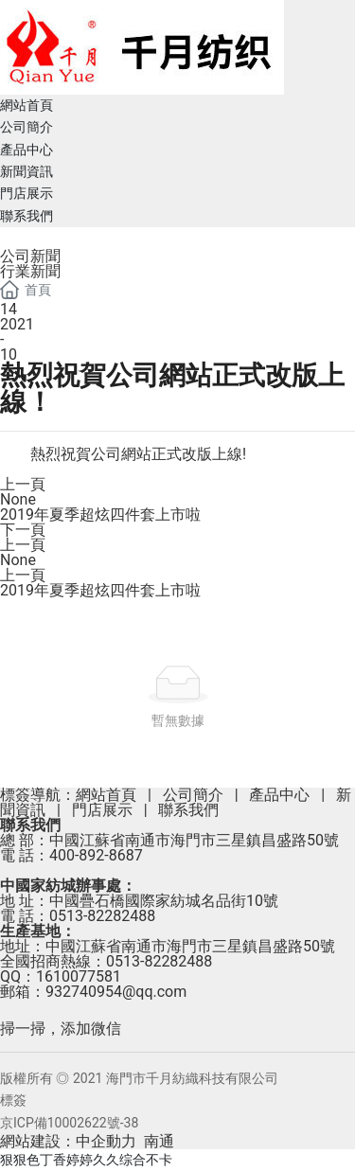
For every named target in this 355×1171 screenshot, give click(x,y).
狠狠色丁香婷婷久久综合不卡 (86, 1159)
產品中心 (279, 795)
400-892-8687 (96, 855)
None (18, 499)
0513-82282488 (102, 916)
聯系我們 (188, 810)
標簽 (13, 1100)
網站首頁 (106, 795)
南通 (159, 1141)
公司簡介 (193, 795)
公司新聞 (30, 256)
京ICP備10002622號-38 (69, 1122)
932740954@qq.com (115, 992)
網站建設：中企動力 (68, 1141)
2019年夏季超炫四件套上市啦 (100, 514)
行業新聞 (30, 271)
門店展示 (102, 810)
